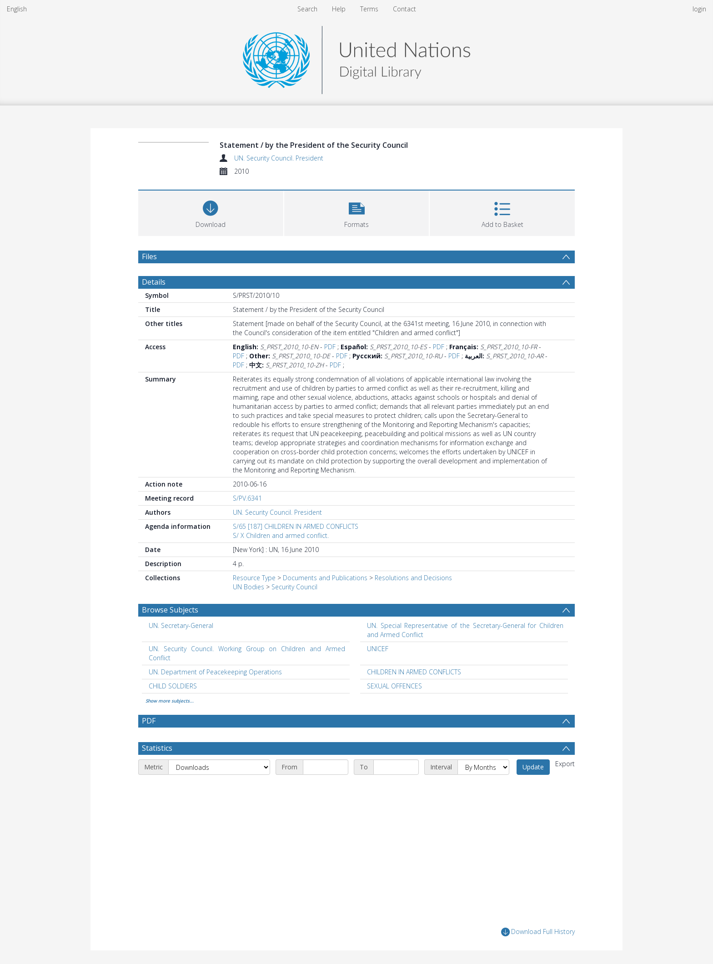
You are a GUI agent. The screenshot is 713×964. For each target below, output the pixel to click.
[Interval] (483, 767)
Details (154, 282)
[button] (356, 212)
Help (339, 9)
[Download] (210, 212)
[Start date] (325, 767)
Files (149, 256)
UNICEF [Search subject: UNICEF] (377, 648)
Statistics (157, 748)
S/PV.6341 (247, 498)
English (17, 9)
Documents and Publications (325, 577)
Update (533, 767)
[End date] (396, 767)
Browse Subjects (170, 610)
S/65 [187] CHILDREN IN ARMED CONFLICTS (295, 526)
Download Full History (538, 932)
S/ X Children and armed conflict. (281, 535)
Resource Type (254, 577)
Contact (404, 9)
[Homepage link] (356, 57)
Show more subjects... (170, 701)
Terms (369, 9)
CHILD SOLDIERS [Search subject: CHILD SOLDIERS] (173, 686)
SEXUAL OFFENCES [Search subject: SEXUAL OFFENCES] (394, 686)
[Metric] (219, 767)
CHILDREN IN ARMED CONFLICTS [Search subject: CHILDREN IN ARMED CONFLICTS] (414, 672)
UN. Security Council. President (278, 158)
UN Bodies (248, 586)
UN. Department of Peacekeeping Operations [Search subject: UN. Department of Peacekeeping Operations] (215, 672)
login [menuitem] (699, 9)
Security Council (294, 586)
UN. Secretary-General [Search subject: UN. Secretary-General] (181, 625)
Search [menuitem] (307, 9)
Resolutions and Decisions (413, 577)
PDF (330, 346)
